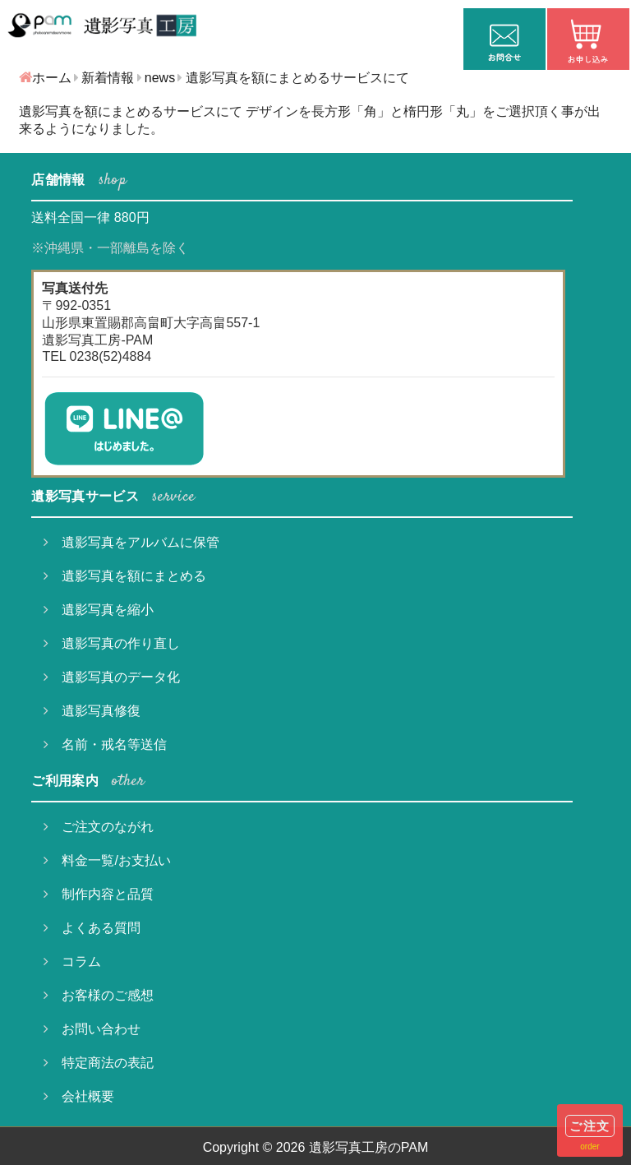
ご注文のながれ (99, 827)
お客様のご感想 (99, 995)
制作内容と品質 (99, 894)
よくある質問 (92, 928)
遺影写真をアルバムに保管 (131, 542)
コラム (72, 962)
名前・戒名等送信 (105, 744)
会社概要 (79, 1096)
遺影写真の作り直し (112, 643)
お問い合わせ (92, 1029)
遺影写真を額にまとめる (125, 576)
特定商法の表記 (99, 1063)
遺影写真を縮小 (99, 610)
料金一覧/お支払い (107, 860)
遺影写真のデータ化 (112, 677)
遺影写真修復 (92, 711)
